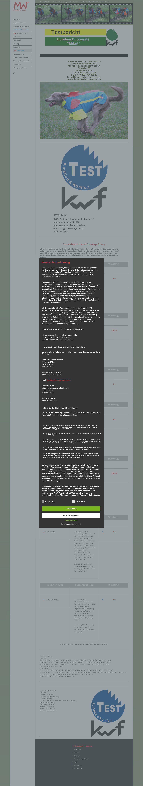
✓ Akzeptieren (71, 509)
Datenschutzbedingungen (71, 524)
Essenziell (48, 501)
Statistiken (78, 501)
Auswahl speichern (71, 515)
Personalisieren (71, 520)
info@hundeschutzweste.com (58, 380)
